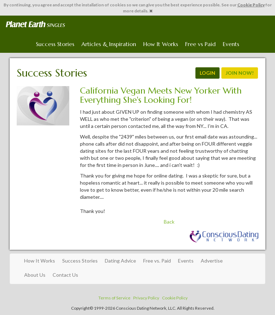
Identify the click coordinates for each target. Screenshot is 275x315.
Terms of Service (114, 297)
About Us (34, 275)
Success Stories (55, 43)
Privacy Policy (146, 297)
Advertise (212, 261)
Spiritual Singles (35, 24)
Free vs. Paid (157, 261)
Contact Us (65, 275)
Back (169, 222)
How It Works (160, 43)
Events (231, 43)
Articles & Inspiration (108, 43)
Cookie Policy (251, 4)
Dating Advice (120, 261)
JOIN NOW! (240, 73)
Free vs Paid (200, 43)
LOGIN (207, 73)
